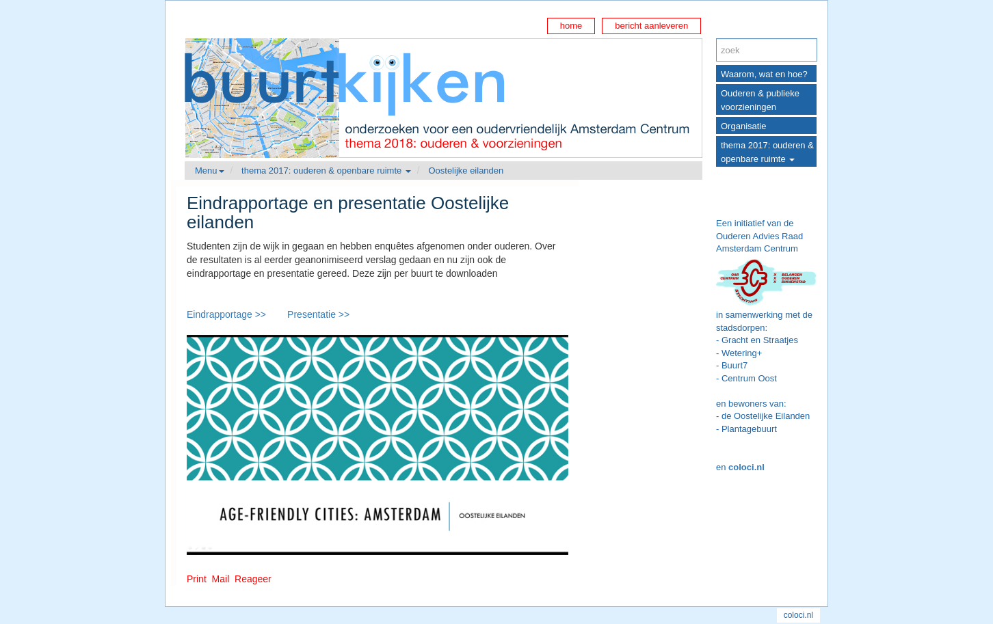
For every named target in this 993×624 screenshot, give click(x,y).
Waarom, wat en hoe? (764, 74)
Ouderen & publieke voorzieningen (760, 100)
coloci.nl (746, 467)
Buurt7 (734, 365)
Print (197, 578)
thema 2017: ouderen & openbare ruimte (767, 152)
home (571, 26)
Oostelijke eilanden (465, 170)
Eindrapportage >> (226, 314)
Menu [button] (209, 170)
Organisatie (743, 126)
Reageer (253, 578)
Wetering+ (741, 353)
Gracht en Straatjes (759, 340)
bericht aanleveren (651, 26)
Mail (221, 578)
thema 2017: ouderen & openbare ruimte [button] (326, 170)
